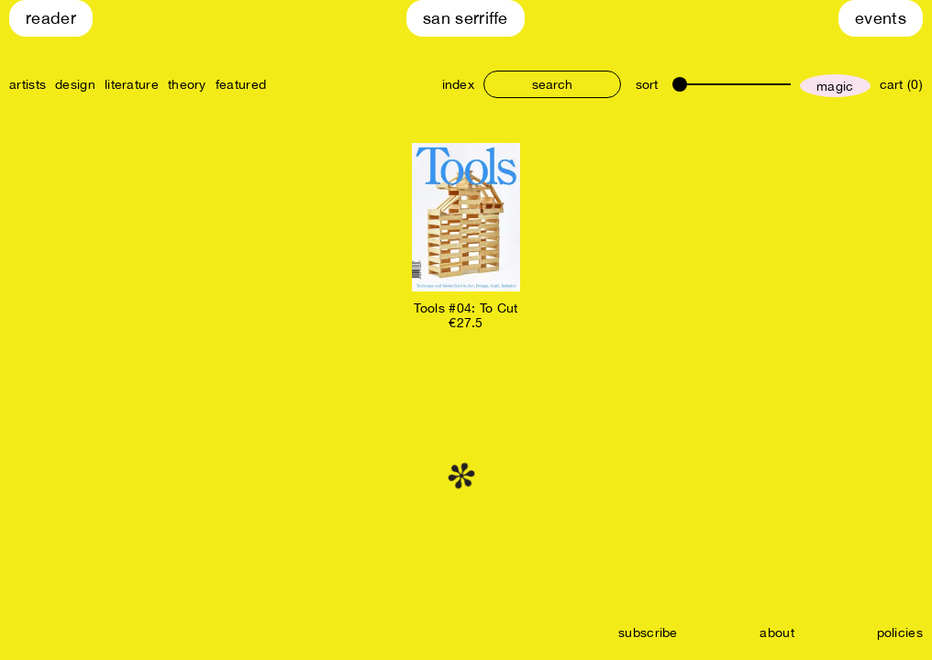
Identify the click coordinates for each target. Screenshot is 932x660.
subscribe (648, 632)
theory (187, 84)
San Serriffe (465, 18)
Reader (51, 18)
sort (647, 84)
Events (880, 18)
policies (900, 632)
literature (132, 84)
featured (241, 84)
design (75, 84)
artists (27, 84)
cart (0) (901, 84)
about (777, 632)
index (458, 84)
